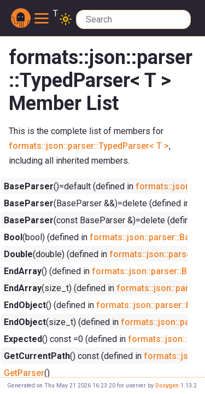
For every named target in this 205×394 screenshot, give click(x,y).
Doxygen (167, 386)
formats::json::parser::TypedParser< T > (89, 145)
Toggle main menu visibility (46, 14)
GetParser (24, 372)
